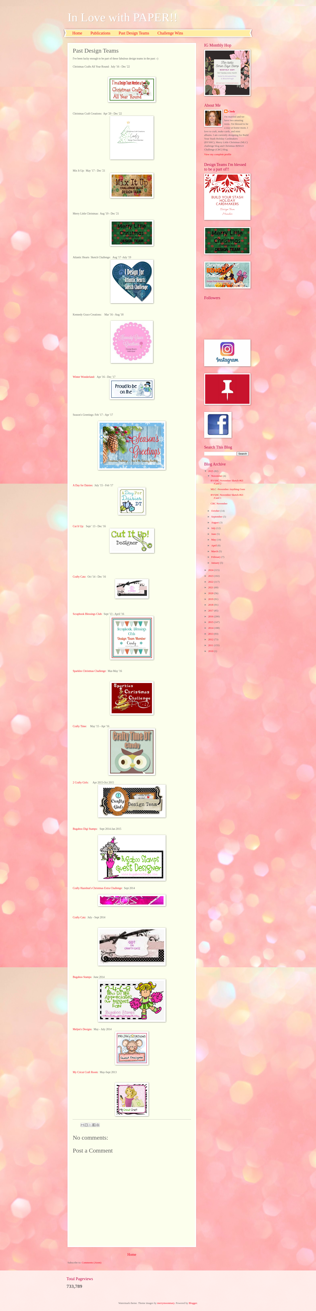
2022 (211, 581)
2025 (211, 471)
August (215, 522)
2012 (211, 639)
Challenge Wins (170, 33)
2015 (211, 622)
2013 (211, 633)
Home (77, 33)
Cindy (231, 111)
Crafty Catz (79, 917)
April (214, 545)
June (214, 534)
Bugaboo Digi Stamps (85, 828)
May (214, 539)
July (213, 528)
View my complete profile (217, 154)
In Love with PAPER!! (123, 17)
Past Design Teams (134, 33)
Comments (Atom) (91, 1262)
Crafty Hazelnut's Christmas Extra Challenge (97, 888)
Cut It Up (78, 526)
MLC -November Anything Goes (228, 489)
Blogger (193, 1303)
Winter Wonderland (83, 376)
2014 (211, 628)
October (215, 510)
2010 (211, 651)
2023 (211, 576)
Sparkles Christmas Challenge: (89, 671)
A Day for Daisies (82, 485)
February (216, 557)
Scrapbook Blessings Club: (88, 613)
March (215, 551)
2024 (211, 570)
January (215, 562)
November (217, 476)
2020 (211, 593)
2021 (211, 587)
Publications (100, 33)
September (217, 516)
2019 (211, 599)
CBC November (219, 503)
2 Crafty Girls (80, 782)
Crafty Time (79, 726)
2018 (211, 604)
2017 (211, 610)
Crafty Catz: (79, 576)
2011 (211, 645)
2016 (211, 616)
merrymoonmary (166, 1303)
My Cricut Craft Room (85, 1072)
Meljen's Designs (82, 1029)
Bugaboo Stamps (82, 977)
